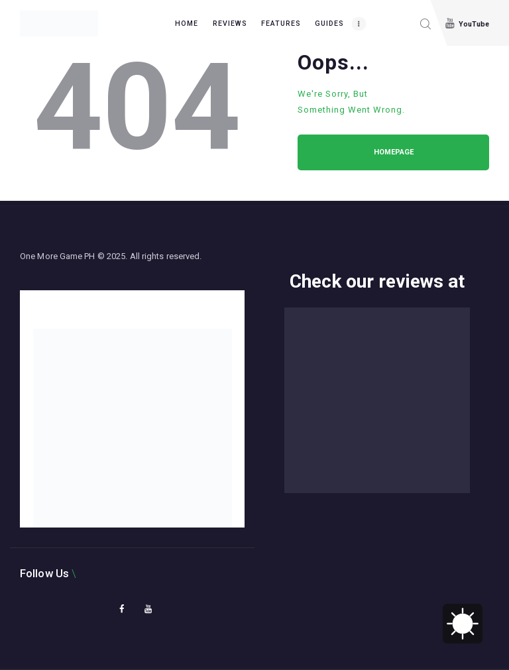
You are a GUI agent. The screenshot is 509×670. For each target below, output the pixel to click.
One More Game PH (57, 256)
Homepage (394, 152)
